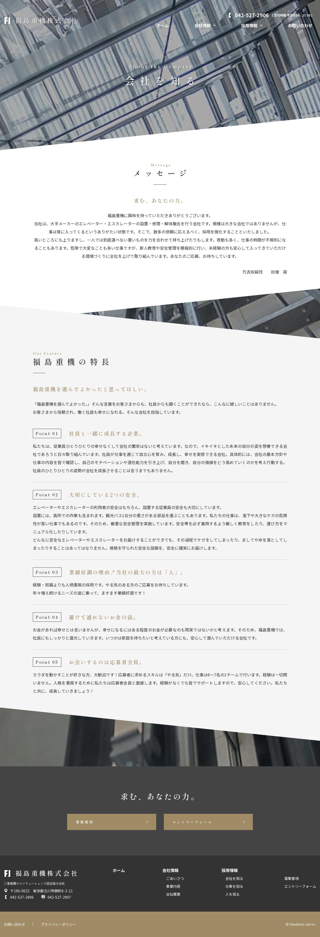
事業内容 (173, 886)
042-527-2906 (273, 15)
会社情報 (170, 870)
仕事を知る (234, 886)
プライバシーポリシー (58, 924)
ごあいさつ (175, 878)
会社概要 (173, 894)
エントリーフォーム (192, 821)
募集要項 (85, 821)
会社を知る (234, 878)
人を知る (232, 894)
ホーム (163, 25)
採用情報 (230, 870)
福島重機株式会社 (47, 20)
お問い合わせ (300, 25)
